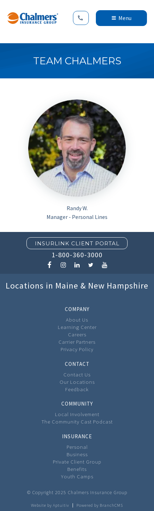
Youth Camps (77, 476)
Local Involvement (77, 414)
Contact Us (77, 374)
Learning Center (77, 327)
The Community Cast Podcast (77, 421)
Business (77, 454)
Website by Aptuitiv (50, 505)
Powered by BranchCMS (99, 505)
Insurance (77, 436)
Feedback (77, 389)
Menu (121, 17)
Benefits (77, 469)
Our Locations (77, 382)
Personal (77, 447)
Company (77, 309)
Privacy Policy (77, 349)
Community (77, 403)
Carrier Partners (77, 341)
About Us (77, 319)
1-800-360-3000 (77, 254)
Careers (77, 334)
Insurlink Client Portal (77, 243)
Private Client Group (77, 461)
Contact (77, 364)
